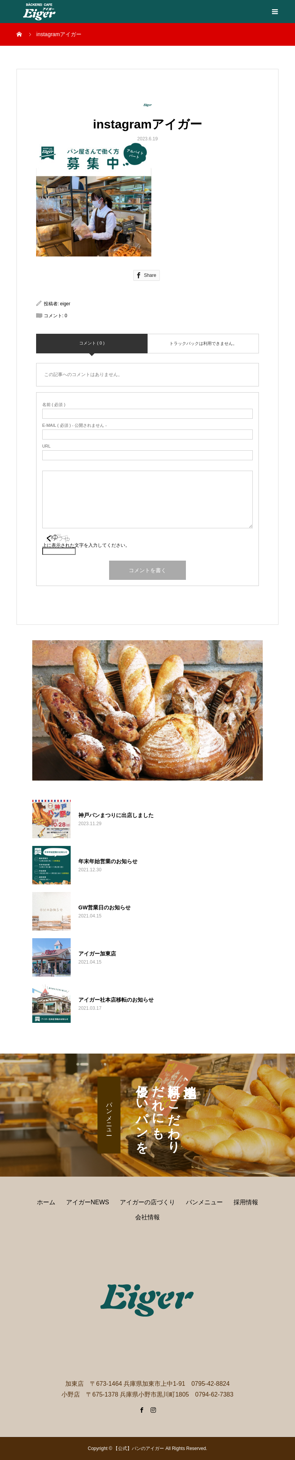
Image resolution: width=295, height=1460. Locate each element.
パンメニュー (109, 1115)
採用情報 (246, 1202)
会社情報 (147, 1217)
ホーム (46, 1202)
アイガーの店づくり (147, 1202)
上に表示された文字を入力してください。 (86, 545)
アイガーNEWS (87, 1202)
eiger (65, 303)
